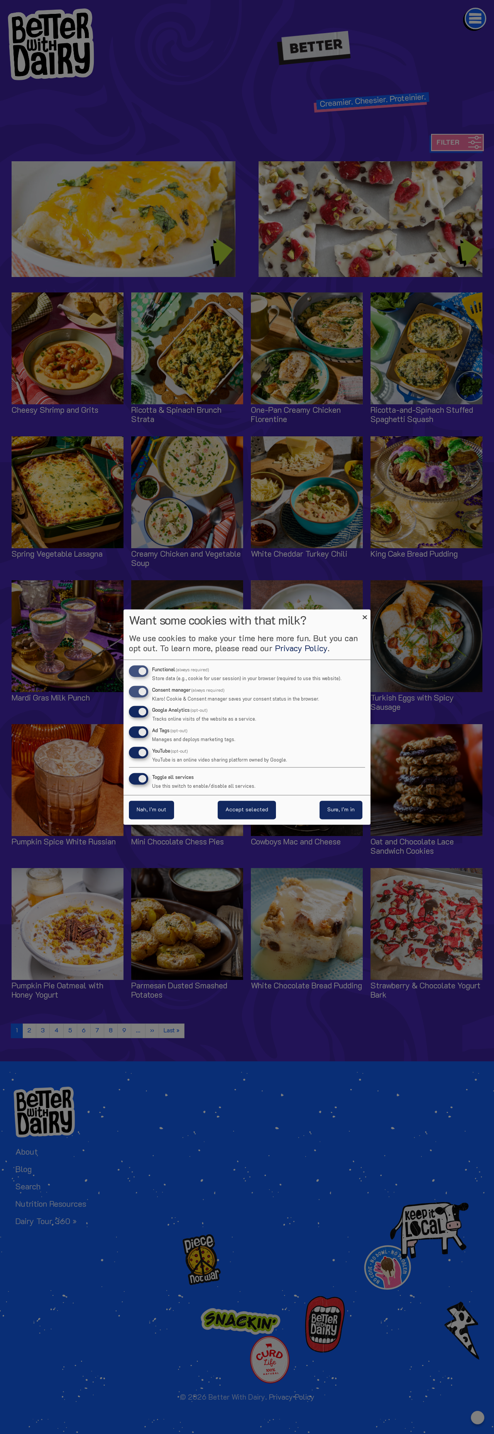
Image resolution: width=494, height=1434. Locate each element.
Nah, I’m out (151, 810)
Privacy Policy (301, 649)
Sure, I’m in (341, 810)
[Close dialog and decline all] (364, 614)
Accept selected (246, 810)
